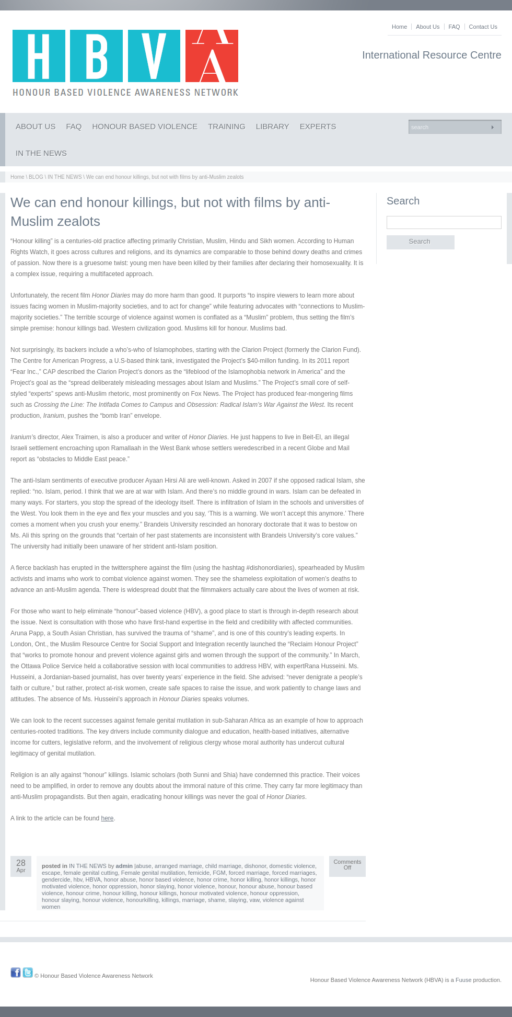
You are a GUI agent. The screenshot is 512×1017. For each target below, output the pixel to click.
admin (124, 866)
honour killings (158, 893)
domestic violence (292, 866)
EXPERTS (318, 126)
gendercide (56, 879)
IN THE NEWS (41, 152)
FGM (219, 873)
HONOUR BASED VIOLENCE (144, 126)
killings (170, 900)
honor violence (196, 886)
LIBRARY (272, 126)
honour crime (82, 893)
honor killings (281, 879)
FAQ (454, 27)
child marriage (223, 866)
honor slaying (157, 886)
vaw (255, 900)
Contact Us (483, 27)
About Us (427, 27)
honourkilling (142, 900)
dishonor (255, 866)
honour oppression (274, 893)
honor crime (212, 879)
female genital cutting (91, 873)
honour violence (103, 900)
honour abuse (256, 886)
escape (51, 873)
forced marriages (294, 873)
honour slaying (60, 900)
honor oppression (114, 886)
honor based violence (166, 879)
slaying (237, 900)
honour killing (120, 893)
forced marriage (249, 873)
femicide (199, 873)
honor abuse (120, 879)
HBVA (93, 879)
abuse (144, 866)
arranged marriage (178, 866)
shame (216, 900)
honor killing (245, 879)
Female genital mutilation (153, 873)
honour (227, 886)
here (107, 818)
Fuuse (464, 980)
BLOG (36, 177)
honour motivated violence (213, 893)
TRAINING (227, 126)
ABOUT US (35, 126)
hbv (78, 879)
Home (399, 27)
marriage (193, 900)
